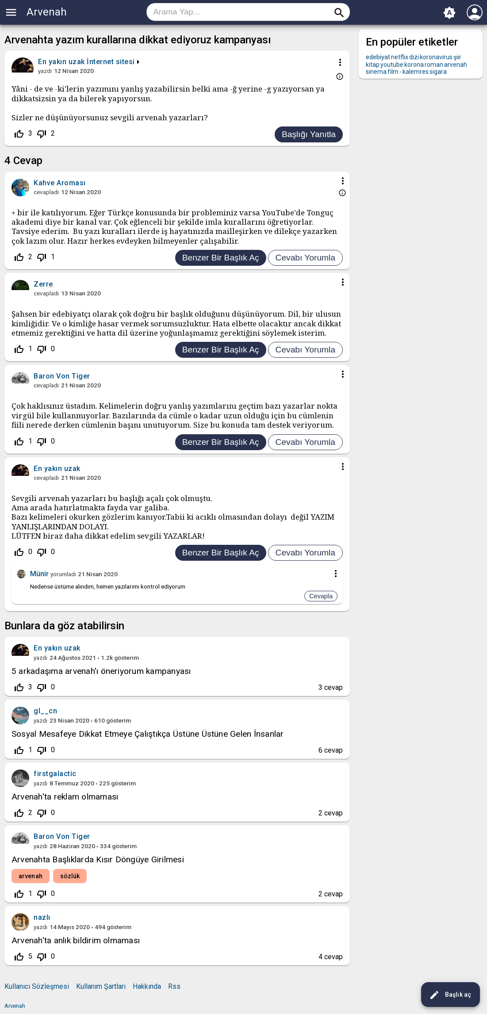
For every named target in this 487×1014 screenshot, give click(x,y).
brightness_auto (449, 12)
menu (11, 12)
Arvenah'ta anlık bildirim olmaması (76, 940)
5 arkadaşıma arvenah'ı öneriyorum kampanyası (101, 671)
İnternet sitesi (111, 61)
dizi (414, 57)
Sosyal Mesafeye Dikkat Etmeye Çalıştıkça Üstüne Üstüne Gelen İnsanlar (148, 734)
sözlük (70, 876)
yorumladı (63, 574)
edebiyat (378, 57)
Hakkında (147, 986)
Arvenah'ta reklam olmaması (65, 797)
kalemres (416, 71)
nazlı (42, 917)
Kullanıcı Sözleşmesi (36, 986)
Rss (174, 986)
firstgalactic (55, 773)
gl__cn (45, 711)
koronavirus (436, 57)
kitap (373, 64)
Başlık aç (450, 995)
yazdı (45, 70)
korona (414, 64)
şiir (457, 57)
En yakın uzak (57, 648)
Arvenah (47, 12)
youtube (391, 64)
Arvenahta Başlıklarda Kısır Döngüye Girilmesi (98, 859)
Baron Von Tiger (62, 836)
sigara (438, 71)
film (393, 71)
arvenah (30, 876)
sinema (376, 71)
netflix (399, 57)
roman (434, 64)
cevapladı (46, 191)
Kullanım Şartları (101, 986)
